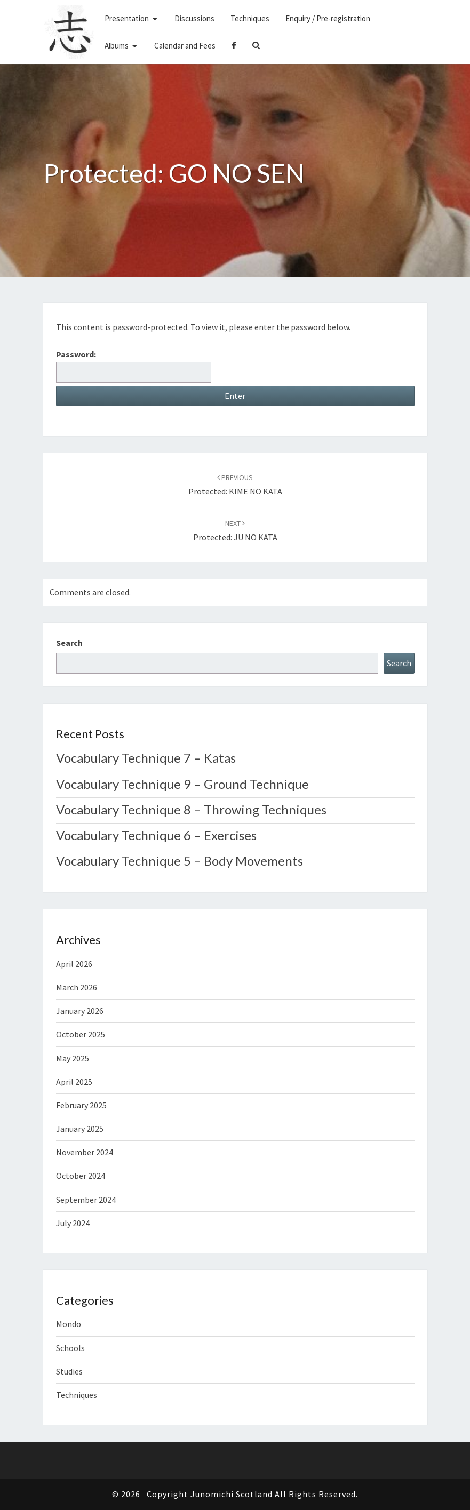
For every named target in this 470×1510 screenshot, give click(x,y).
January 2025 (79, 1128)
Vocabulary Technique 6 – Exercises (156, 835)
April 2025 (74, 1081)
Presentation (127, 18)
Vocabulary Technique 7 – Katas (146, 757)
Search (69, 642)
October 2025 (80, 1034)
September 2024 (86, 1199)
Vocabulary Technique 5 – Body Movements (179, 860)
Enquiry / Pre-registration (327, 18)
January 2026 (79, 1010)
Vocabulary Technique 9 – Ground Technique (182, 784)
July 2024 (73, 1223)
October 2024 (80, 1175)
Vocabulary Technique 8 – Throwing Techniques (191, 809)
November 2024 (84, 1152)
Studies (69, 1371)
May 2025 (72, 1058)
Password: (133, 365)
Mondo (68, 1324)
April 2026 (74, 963)
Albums (117, 46)
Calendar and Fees (185, 46)
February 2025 (81, 1105)
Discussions (194, 18)
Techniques (249, 18)
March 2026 (76, 987)
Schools (70, 1348)
